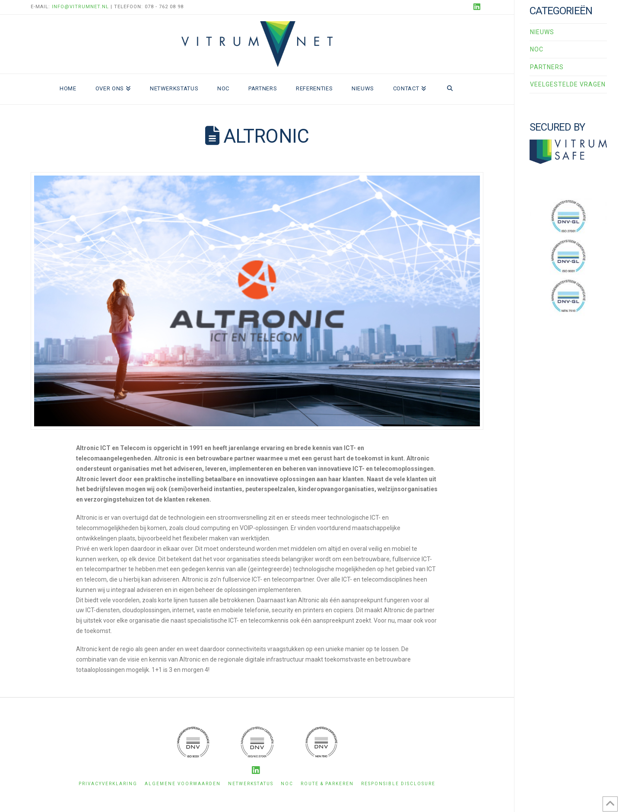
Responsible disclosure (398, 783)
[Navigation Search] (449, 89)
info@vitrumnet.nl (80, 7)
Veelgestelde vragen (568, 84)
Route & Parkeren (327, 783)
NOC (536, 49)
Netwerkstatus (250, 783)
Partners (547, 67)
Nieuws (542, 32)
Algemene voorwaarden (183, 783)
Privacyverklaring (108, 783)
